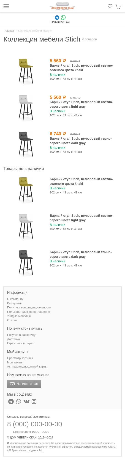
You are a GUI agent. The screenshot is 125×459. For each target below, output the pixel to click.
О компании (15, 299)
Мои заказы (15, 362)
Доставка (13, 339)
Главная (8, 30)
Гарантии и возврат (20, 343)
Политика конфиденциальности (29, 307)
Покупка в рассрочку (21, 334)
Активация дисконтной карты (27, 366)
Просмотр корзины (20, 358)
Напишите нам (23, 383)
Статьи (12, 320)
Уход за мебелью (19, 316)
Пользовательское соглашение (28, 311)
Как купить (14, 303)
